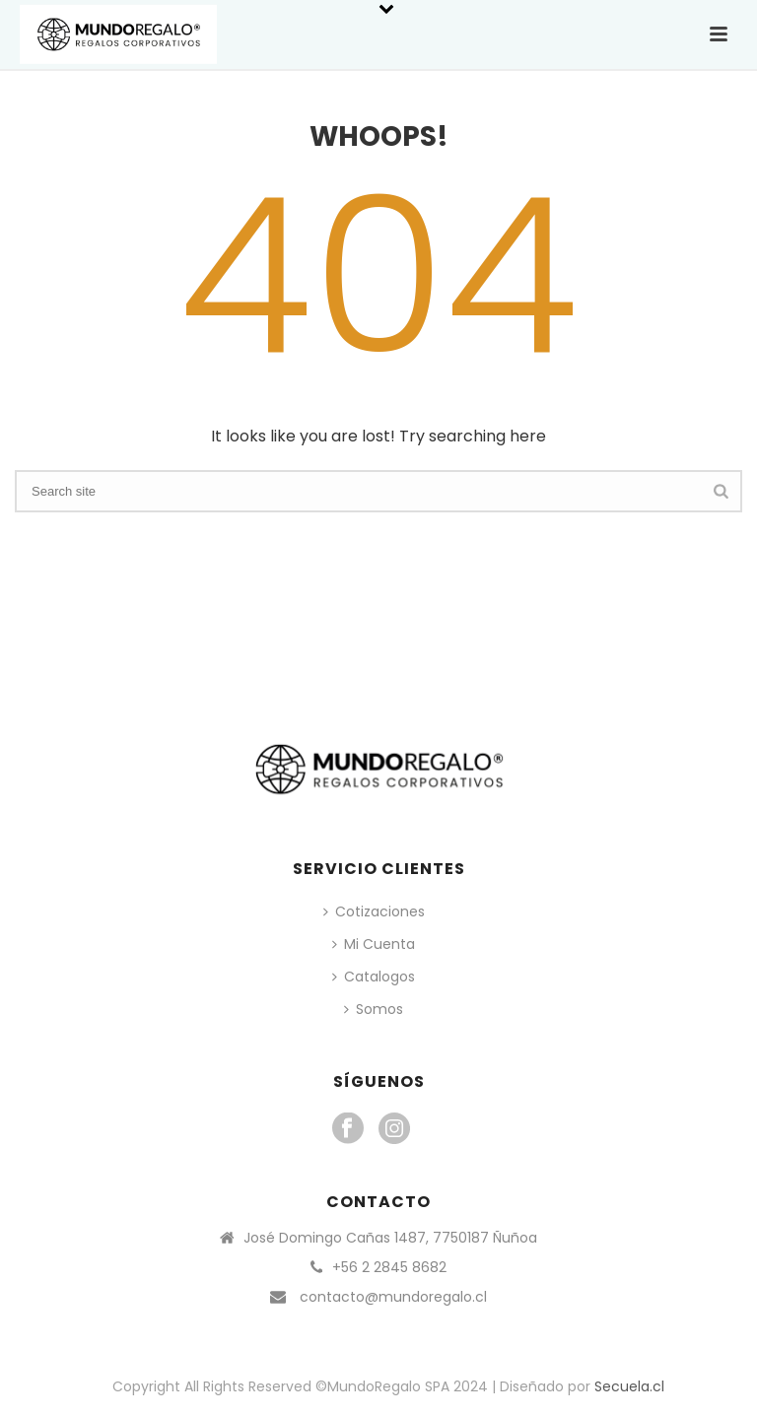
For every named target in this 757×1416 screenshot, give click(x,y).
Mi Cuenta (373, 944)
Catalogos (373, 976)
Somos (373, 1009)
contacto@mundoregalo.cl (393, 1297)
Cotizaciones (374, 911)
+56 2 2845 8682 (389, 1267)
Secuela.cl (629, 1386)
